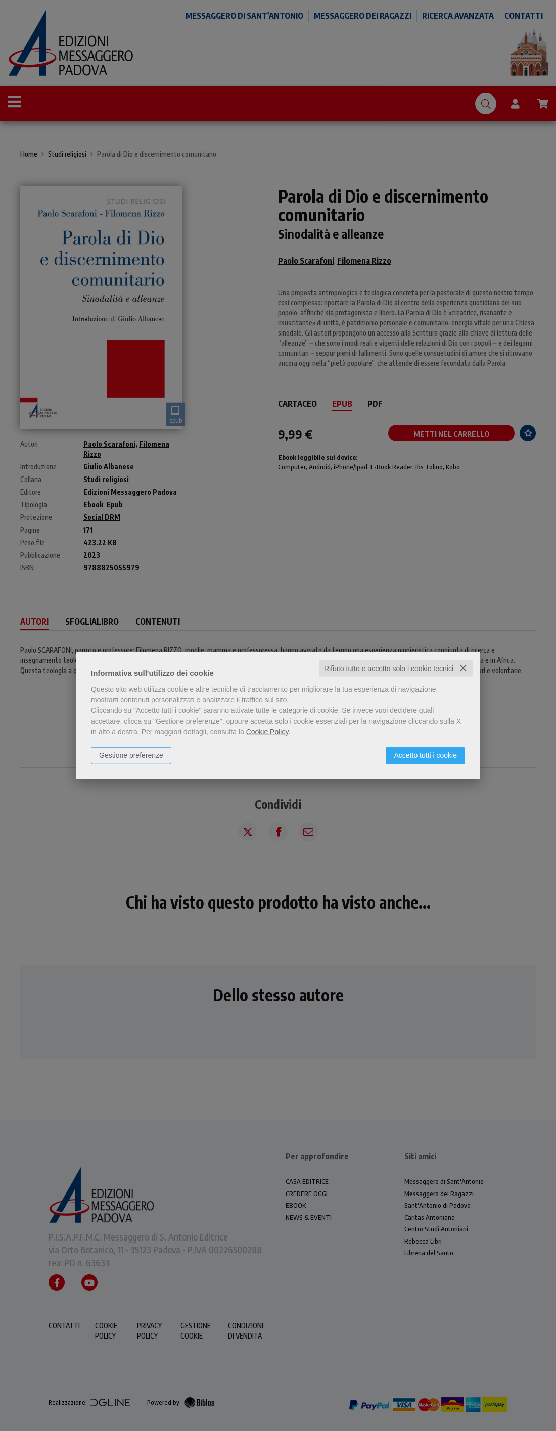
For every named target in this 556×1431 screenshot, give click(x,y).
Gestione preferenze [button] (131, 755)
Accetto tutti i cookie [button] (425, 755)
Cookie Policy (267, 731)
